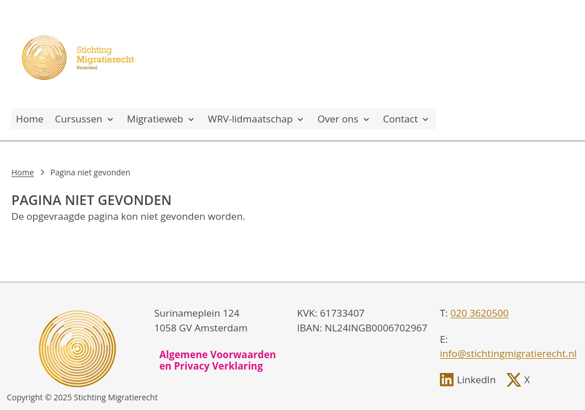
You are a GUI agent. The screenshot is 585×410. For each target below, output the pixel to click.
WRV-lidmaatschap (257, 118)
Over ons (345, 118)
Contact (407, 118)
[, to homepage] (79, 54)
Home (29, 118)
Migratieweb (161, 118)
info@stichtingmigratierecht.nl (508, 353)
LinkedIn (476, 379)
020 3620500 (479, 312)
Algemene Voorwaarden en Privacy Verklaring (217, 360)
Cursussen (85, 118)
